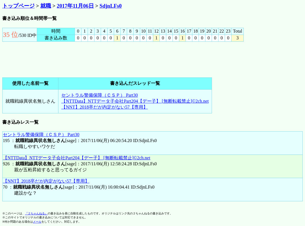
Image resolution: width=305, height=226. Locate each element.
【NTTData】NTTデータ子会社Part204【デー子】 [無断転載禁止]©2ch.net (135, 101)
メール (37, 221)
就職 (45, 6)
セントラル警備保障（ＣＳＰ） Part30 (99, 95)
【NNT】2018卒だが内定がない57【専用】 (104, 107)
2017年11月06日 (75, 6)
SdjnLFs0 (111, 6)
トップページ (18, 6)
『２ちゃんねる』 (36, 213)
